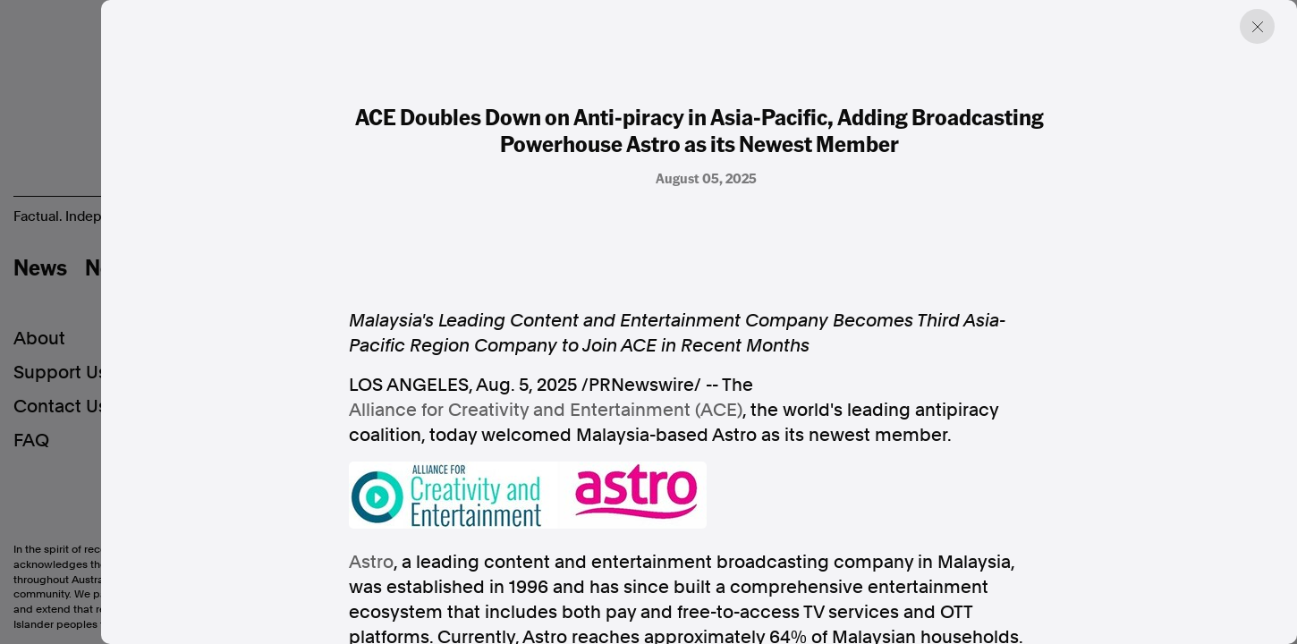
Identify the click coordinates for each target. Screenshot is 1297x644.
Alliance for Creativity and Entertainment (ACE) (545, 409)
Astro (371, 561)
